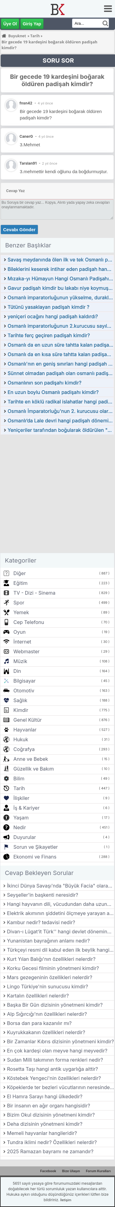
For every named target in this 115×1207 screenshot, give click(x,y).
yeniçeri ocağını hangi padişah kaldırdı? (53, 316)
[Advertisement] (57, 495)
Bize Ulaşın (71, 1171)
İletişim (65, 1200)
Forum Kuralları (98, 1171)
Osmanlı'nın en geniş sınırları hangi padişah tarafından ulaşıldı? (60, 364)
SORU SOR (58, 60)
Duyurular (24, 837)
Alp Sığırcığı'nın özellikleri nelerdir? (47, 1014)
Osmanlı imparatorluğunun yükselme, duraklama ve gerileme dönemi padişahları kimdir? (60, 297)
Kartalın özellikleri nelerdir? (38, 996)
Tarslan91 (28, 163)
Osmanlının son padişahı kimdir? (45, 383)
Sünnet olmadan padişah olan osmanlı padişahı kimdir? (60, 373)
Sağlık (20, 700)
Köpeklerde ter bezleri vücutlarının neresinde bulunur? (60, 1087)
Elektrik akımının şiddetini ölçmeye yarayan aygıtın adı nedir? (60, 913)
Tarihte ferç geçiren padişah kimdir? (49, 335)
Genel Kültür (27, 720)
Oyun (19, 632)
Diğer (19, 573)
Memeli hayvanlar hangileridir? (42, 1133)
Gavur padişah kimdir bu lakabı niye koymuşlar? (60, 288)
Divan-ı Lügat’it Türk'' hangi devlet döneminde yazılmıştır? (60, 931)
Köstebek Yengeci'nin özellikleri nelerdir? (54, 1078)
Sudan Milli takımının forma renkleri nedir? (55, 1060)
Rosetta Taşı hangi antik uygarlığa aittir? (52, 1069)
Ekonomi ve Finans (34, 857)
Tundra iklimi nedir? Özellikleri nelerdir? (52, 1142)
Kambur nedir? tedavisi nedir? (41, 922)
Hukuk (20, 739)
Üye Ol (10, 23)
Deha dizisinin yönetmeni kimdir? (44, 1124)
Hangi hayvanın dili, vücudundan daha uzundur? (60, 904)
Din (17, 671)
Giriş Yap (32, 23)
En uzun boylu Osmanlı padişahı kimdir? (53, 392)
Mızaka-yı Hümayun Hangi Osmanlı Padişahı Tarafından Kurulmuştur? (60, 278)
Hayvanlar (25, 730)
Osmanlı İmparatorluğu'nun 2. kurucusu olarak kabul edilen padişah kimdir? (60, 411)
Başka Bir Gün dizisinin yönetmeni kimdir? (55, 1005)
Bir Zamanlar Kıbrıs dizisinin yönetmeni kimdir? (60, 1041)
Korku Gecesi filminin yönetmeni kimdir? (53, 968)
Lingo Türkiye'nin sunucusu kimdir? (47, 986)
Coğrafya (24, 749)
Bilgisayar (24, 681)
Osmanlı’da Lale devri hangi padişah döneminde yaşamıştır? (60, 421)
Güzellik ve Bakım (33, 769)
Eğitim (20, 583)
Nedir (19, 827)
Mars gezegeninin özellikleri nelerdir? (49, 977)
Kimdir (20, 710)
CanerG (26, 136)
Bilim (18, 778)
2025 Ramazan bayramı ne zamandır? (50, 1151)
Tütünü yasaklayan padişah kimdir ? (48, 307)
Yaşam (21, 818)
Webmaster (26, 651)
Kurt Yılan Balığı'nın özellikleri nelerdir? (51, 959)
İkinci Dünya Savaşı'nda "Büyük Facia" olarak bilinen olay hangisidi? (60, 886)
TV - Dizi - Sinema (34, 593)
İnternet (22, 642)
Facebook (48, 1171)
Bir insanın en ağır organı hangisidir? (48, 1106)
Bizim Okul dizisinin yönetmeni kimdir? (51, 1115)
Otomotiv (23, 690)
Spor (18, 603)
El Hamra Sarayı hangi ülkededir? (44, 1096)
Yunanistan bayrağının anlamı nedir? (48, 941)
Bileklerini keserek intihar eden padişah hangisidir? (60, 269)
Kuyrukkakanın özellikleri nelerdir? (46, 1032)
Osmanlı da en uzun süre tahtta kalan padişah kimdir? (60, 345)
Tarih (19, 788)
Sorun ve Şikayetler (35, 847)
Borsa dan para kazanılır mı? (39, 1023)
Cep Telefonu (28, 622)
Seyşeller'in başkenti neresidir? (42, 895)
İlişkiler (21, 798)
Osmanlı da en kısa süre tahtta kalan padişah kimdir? (60, 354)
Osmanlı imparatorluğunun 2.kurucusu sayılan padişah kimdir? (60, 326)
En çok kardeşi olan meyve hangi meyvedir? (57, 1051)
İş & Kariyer (26, 808)
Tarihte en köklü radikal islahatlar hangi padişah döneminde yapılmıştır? (60, 402)
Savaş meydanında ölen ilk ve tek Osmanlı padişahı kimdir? (60, 260)
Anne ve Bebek (30, 759)
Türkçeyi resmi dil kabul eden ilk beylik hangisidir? (60, 950)
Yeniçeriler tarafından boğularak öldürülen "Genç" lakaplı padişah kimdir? (60, 430)
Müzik (20, 661)
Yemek (21, 612)
